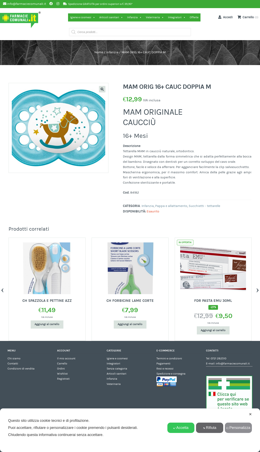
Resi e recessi (164, 368)
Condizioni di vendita (21, 368)
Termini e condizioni (169, 358)
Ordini (61, 368)
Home (98, 52)
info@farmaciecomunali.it (233, 363)
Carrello (62, 363)
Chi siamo (14, 358)
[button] (102, 89)
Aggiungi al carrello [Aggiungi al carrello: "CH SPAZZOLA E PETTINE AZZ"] (47, 324)
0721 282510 (218, 358)
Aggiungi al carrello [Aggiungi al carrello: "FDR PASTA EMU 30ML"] (213, 330)
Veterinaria (155, 17)
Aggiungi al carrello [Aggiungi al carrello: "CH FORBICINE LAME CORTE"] (130, 324)
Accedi (225, 17)
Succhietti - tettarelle (204, 206)
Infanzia (134, 17)
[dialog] (130, 430)
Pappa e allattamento (171, 206)
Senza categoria (117, 368)
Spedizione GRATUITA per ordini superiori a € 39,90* (100, 4)
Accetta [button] (180, 428)
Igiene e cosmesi (82, 17)
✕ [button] (250, 414)
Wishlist (62, 373)
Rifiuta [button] (209, 428)
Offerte (194, 17)
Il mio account (66, 358)
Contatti (13, 363)
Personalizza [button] (238, 428)
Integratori (177, 17)
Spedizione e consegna (170, 373)
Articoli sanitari (111, 17)
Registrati (63, 378)
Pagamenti (163, 363)
